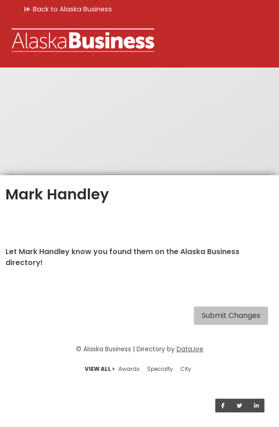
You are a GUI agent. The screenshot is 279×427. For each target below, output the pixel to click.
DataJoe (190, 349)
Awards (129, 369)
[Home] (139, 40)
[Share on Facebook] (223, 405)
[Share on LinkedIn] (256, 405)
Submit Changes (231, 315)
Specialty (160, 369)
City (185, 369)
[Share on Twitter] (239, 405)
